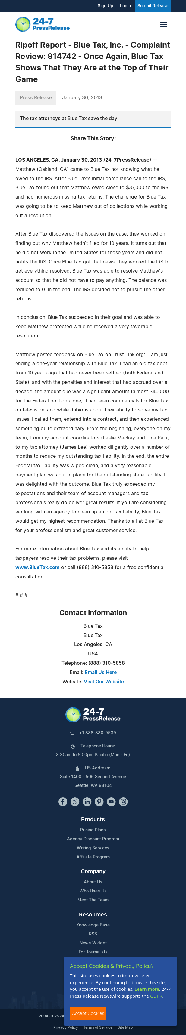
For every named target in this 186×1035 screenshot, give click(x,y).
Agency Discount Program (93, 839)
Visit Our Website (104, 681)
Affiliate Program (93, 857)
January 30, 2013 (82, 97)
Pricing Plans (93, 830)
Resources (93, 915)
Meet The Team (93, 900)
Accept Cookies (88, 1013)
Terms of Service (97, 1027)
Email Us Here (101, 672)
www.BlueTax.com (37, 567)
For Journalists (93, 952)
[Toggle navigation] (163, 24)
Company (93, 871)
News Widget (93, 943)
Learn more (147, 989)
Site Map (125, 1027)
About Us (93, 882)
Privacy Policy (65, 1027)
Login (125, 6)
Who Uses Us (93, 891)
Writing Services (93, 848)
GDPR (156, 996)
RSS (93, 934)
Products (93, 819)
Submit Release (152, 6)
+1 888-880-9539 (97, 733)
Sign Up (105, 6)
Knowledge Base (93, 925)
